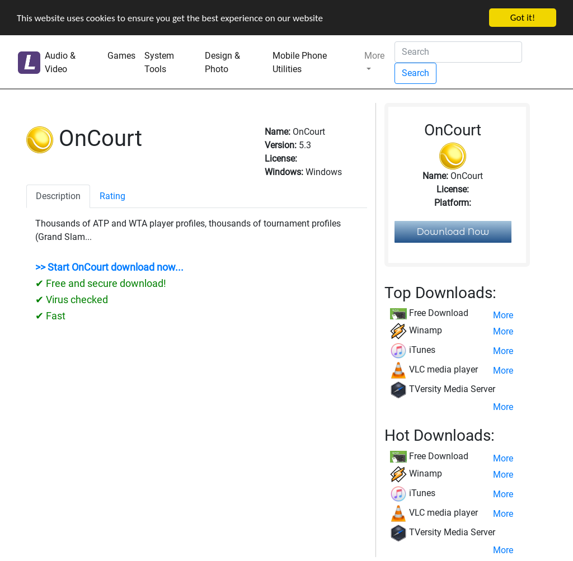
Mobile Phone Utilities (300, 62)
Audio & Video (60, 62)
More (374, 55)
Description (58, 196)
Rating (112, 196)
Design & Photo (222, 62)
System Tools (159, 62)
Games (121, 55)
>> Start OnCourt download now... (109, 267)
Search (415, 73)
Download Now (453, 232)
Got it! (522, 17)
